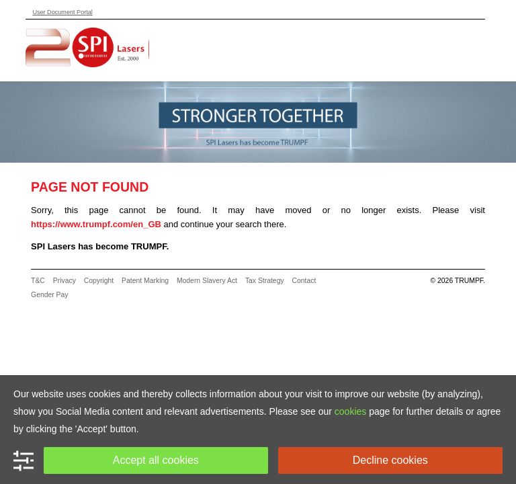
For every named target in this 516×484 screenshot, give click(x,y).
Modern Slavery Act (207, 280)
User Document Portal (62, 12)
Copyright (99, 280)
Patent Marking (145, 280)
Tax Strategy (264, 280)
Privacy (64, 280)
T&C (38, 280)
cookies (350, 411)
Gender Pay (49, 294)
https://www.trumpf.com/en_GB (96, 224)
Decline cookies (390, 460)
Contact (304, 280)
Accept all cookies (156, 460)
